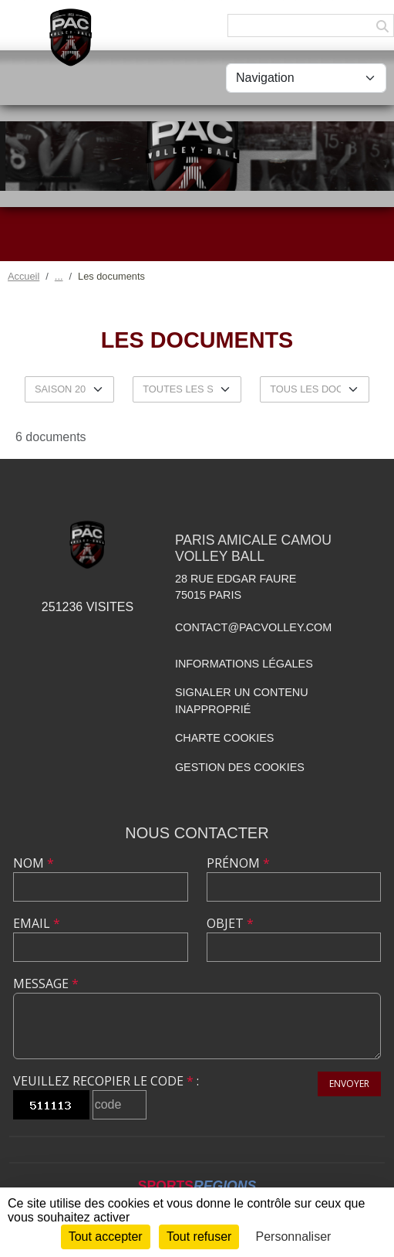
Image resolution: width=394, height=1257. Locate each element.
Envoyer (349, 1083)
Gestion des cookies (240, 767)
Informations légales (244, 663)
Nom (33, 862)
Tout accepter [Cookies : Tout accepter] (106, 1236)
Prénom (238, 862)
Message (46, 983)
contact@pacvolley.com (253, 627)
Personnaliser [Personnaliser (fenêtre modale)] (294, 1236)
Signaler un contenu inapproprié (241, 700)
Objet (230, 923)
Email (36, 923)
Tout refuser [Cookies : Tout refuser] (199, 1236)
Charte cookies (224, 738)
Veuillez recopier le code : (106, 1080)
